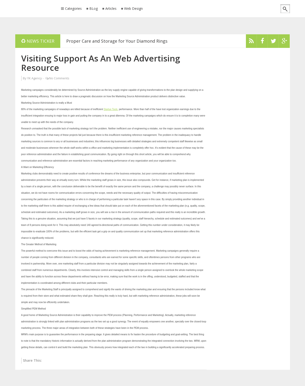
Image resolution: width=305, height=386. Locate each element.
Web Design (133, 8)
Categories (73, 8)
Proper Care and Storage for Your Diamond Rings (117, 41)
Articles (111, 8)
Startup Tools (111, 109)
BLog (93, 8)
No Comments (59, 78)
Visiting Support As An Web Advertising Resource (100, 63)
